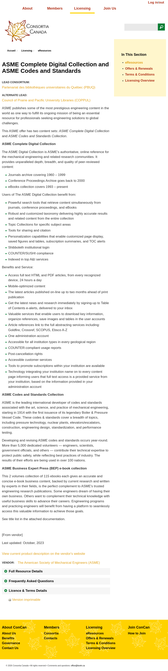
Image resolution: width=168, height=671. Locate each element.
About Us (9, 633)
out (161, 2)
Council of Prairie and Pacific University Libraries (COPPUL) (46, 100)
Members (55, 8)
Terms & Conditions (140, 74)
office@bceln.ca (78, 666)
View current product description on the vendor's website (43, 554)
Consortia (51, 633)
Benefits (8, 638)
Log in (153, 2)
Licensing (82, 8)
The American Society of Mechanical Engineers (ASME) (59, 563)
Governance (11, 643)
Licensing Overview (140, 80)
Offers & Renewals (139, 68)
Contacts (50, 638)
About (27, 8)
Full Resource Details (26, 571)
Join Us (109, 8)
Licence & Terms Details (28, 591)
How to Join (137, 633)
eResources (44, 50)
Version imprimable (24, 600)
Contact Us (10, 648)
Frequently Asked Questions (31, 581)
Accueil (11, 50)
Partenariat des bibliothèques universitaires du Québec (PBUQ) (48, 87)
